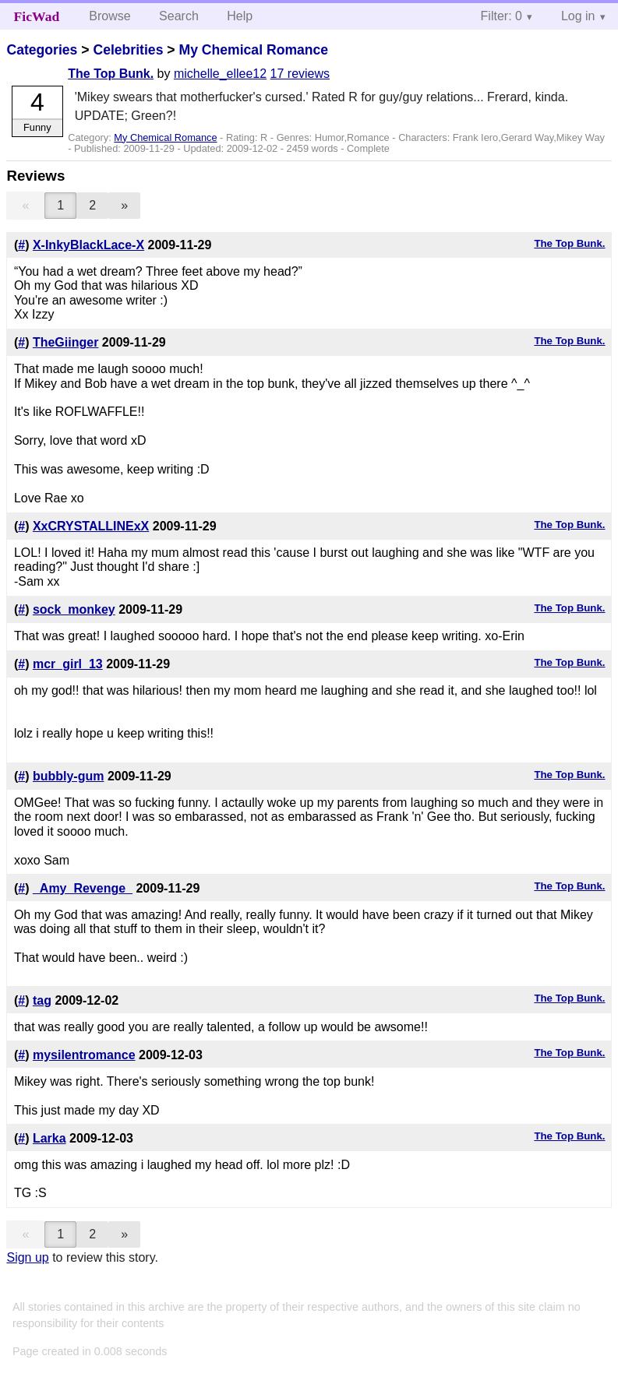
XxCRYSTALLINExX (91, 526)
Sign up (27, 1257)
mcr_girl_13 (68, 664)
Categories (41, 50)
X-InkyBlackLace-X (88, 245)
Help (239, 16)
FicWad (37, 16)
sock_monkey (74, 609)
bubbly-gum (68, 776)
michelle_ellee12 (220, 73)
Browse (109, 16)
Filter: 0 (501, 16)
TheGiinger (65, 342)
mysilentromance (84, 1055)
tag (42, 1000)
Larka (49, 1138)
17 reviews (300, 73)
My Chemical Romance (253, 50)
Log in (578, 16)
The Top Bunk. (111, 73)
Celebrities (128, 50)
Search (179, 16)
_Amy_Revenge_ (82, 888)
